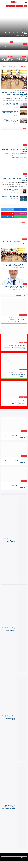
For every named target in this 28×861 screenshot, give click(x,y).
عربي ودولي (9, 66)
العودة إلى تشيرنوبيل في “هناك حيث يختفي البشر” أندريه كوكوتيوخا (10, 190)
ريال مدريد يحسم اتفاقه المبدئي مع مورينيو (9, 629)
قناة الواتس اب (19, 6)
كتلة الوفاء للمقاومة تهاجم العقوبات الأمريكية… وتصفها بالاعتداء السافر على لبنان (10, 112)
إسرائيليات (4, 66)
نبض (25, 6)
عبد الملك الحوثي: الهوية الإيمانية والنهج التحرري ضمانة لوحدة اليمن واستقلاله (7, 59)
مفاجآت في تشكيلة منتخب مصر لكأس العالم (8, 540)
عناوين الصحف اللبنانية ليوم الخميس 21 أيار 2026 (14, 486)
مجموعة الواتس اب (11, 6)
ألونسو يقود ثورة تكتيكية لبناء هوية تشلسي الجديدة (8, 718)
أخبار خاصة (24, 239)
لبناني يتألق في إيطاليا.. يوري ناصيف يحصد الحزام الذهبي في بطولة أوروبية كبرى (8, 807)
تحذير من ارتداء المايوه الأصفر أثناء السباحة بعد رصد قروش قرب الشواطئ (15, 320)
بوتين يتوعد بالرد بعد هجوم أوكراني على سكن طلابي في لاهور (21, 59)
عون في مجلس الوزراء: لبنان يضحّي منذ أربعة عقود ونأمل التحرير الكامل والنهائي (21, 47)
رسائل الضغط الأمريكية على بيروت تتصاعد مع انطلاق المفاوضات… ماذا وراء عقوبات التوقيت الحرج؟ (10, 120)
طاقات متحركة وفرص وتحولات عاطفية (10, 196)
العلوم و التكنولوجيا (21, 295)
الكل (14, 66)
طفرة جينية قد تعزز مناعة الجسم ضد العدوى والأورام (16, 375)
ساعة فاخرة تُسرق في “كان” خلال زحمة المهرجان (14, 150)
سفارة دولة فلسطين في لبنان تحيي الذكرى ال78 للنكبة (14, 32)
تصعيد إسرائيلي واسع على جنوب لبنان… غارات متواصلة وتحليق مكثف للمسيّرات (10, 104)
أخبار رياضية (23, 494)
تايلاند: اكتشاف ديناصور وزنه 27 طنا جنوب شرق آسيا (14, 348)
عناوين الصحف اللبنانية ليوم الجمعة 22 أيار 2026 (15, 436)
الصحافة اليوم (22, 414)
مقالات (25, 284)
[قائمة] (26, 2)
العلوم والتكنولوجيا (22, 314)
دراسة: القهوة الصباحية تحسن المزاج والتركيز (15, 179)
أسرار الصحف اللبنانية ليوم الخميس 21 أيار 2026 (14, 461)
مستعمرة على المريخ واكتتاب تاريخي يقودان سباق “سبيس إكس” (16, 402)
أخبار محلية (23, 66)
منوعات (24, 128)
